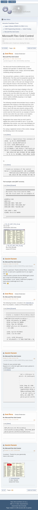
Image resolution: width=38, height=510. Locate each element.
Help (12, 501)
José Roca (9, 53)
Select (8, 134)
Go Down (4, 48)
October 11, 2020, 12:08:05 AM (12, 450)
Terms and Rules (18, 501)
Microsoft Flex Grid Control (11, 57)
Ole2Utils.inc (30, 303)
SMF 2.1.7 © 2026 (14, 503)
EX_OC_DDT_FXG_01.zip (12, 224)
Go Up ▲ (25, 501)
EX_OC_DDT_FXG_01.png (14, 245)
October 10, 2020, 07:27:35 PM (10, 264)
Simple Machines (24, 503)
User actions (31, 48)
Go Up (3, 490)
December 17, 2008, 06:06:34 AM (13, 58)
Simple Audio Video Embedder (19, 505)
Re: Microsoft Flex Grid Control (12, 262)
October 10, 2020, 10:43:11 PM (10, 358)
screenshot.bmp (14, 478)
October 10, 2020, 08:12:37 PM (10, 299)
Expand (13, 185)
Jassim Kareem (11, 259)
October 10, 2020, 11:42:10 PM (10, 419)
